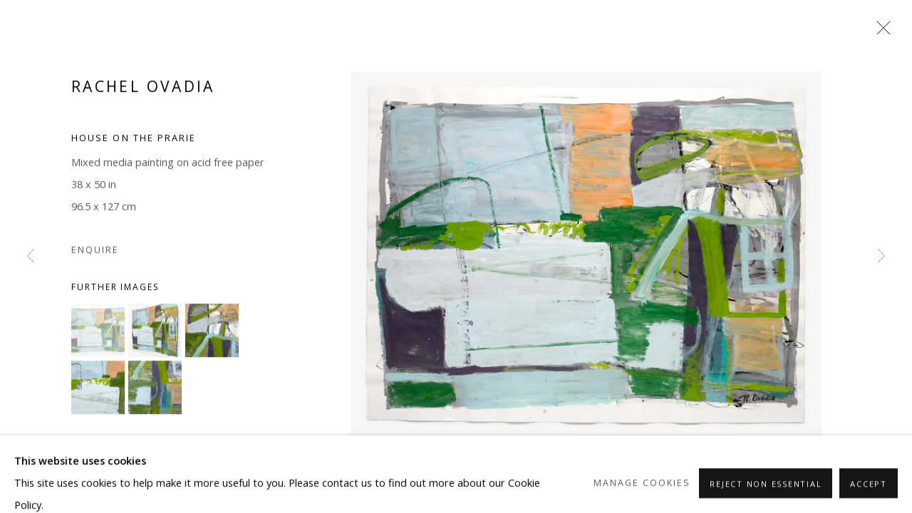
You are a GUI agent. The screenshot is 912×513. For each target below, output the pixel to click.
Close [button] (880, 32)
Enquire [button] (95, 255)
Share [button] (99, 472)
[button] (98, 335)
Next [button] (881, 256)
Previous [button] (30, 256)
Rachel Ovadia (143, 92)
